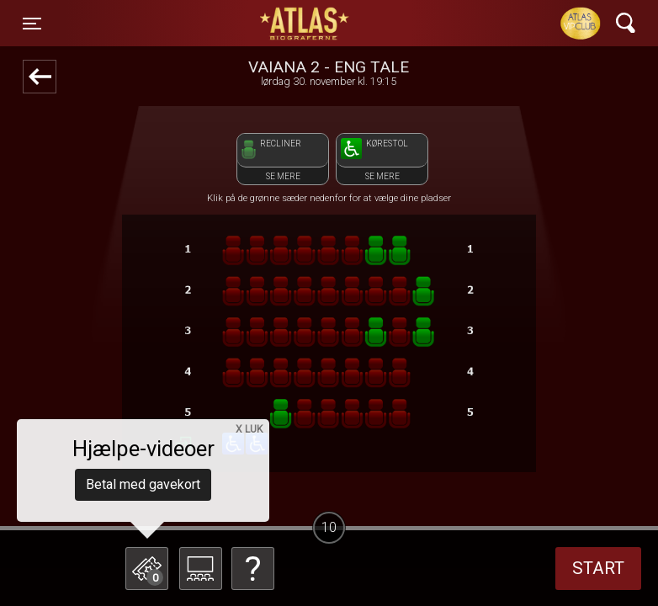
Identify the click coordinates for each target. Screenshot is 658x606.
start (598, 568)
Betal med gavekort (143, 484)
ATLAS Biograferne (305, 23)
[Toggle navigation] (32, 23)
